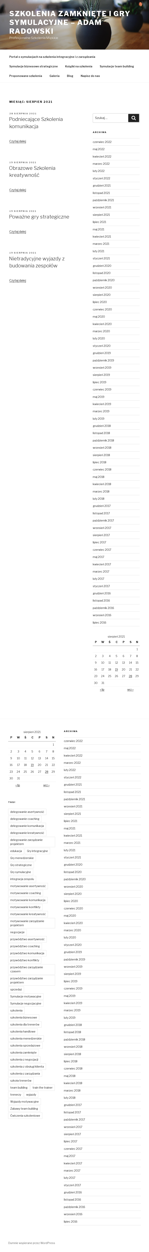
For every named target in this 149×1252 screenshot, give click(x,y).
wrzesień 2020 (102, 287)
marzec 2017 (101, 571)
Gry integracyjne (37, 851)
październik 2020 (104, 280)
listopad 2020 (102, 273)
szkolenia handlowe (23, 1031)
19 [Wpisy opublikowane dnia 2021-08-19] (116, 669)
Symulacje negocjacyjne (25, 1003)
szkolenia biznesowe (23, 1017)
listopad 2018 (101, 433)
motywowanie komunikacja (27, 900)
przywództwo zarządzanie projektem (26, 980)
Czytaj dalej (17, 141)
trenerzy (15, 1094)
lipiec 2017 (99, 542)
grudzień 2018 (102, 425)
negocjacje (17, 932)
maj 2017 (98, 557)
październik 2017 (103, 520)
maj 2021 (98, 229)
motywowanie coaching (25, 893)
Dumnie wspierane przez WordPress (31, 1243)
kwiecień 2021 (102, 236)
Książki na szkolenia (78, 66)
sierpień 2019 (101, 374)
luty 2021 (98, 251)
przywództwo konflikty (24, 960)
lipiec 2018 (99, 462)
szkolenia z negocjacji (24, 1059)
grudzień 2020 (102, 265)
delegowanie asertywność (27, 811)
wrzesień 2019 (102, 367)
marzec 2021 (101, 243)
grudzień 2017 (102, 505)
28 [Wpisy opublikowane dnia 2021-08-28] (130, 676)
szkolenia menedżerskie (26, 1038)
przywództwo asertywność (27, 939)
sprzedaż (16, 989)
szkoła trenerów (20, 1080)
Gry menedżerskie (22, 858)
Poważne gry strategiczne (39, 217)
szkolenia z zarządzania (25, 1073)
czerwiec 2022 (102, 142)
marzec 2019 (101, 411)
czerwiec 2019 (102, 389)
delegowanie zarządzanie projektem (26, 842)
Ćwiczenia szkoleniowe (25, 1115)
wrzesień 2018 (102, 447)
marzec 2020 (101, 331)
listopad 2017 (101, 513)
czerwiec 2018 (102, 469)
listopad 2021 (101, 193)
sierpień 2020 (102, 294)
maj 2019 (98, 396)
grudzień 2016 (102, 593)
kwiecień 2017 (102, 564)
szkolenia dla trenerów (24, 1024)
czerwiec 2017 (102, 549)
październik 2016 (103, 608)
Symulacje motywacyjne (25, 996)
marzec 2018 (101, 491)
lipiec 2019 (99, 382)
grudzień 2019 (102, 353)
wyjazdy (31, 1094)
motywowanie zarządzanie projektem (27, 923)
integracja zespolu (22, 879)
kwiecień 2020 (102, 324)
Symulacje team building (117, 66)
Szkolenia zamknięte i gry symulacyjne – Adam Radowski (70, 22)
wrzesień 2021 (102, 207)
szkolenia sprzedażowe (25, 1045)
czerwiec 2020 (102, 309)
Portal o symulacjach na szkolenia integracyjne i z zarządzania (52, 56)
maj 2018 (98, 476)
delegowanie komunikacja (27, 825)
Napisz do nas (90, 76)
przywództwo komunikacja (27, 953)
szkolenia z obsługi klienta (27, 1066)
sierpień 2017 (101, 535)
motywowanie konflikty (25, 907)
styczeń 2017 (101, 586)
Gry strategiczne (21, 865)
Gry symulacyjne (20, 872)
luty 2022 (99, 171)
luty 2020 (99, 338)
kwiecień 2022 (102, 156)
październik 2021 (103, 200)
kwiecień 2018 (102, 484)
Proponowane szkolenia (25, 76)
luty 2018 (98, 498)
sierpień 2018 (101, 455)
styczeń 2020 (102, 345)
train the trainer (43, 1087)
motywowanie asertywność (28, 886)
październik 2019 (103, 360)
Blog (70, 76)
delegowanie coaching (24, 818)
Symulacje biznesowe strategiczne (33, 66)
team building (19, 1087)
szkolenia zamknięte (23, 1052)
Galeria (54, 76)
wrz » (130, 689)
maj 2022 (99, 149)
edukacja (16, 851)
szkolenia (16, 1010)
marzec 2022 (101, 163)
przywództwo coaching (25, 946)
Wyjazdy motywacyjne (24, 1101)
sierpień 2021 (101, 214)
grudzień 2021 (102, 185)
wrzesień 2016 (102, 615)
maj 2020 (99, 316)
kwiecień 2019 (102, 404)
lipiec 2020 (100, 302)
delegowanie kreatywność (27, 832)
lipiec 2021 (99, 222)
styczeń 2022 (101, 178)
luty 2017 (98, 578)
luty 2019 (98, 418)
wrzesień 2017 (102, 528)
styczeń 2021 (101, 258)
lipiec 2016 (99, 622)
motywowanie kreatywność (28, 914)
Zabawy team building (24, 1108)
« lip (102, 689)
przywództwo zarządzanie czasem (26, 969)
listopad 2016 (101, 600)
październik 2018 (103, 440)
